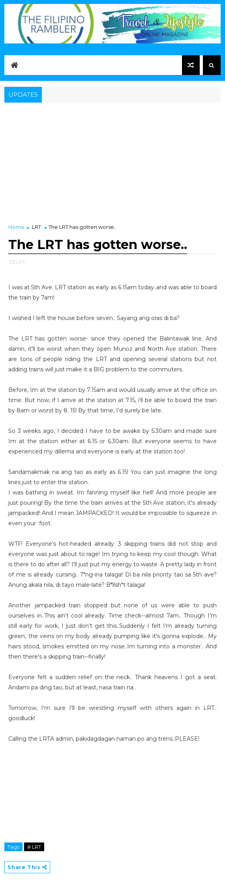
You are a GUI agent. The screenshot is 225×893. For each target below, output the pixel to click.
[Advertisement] (112, 164)
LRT (36, 227)
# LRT (34, 847)
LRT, (21, 262)
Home (16, 227)
